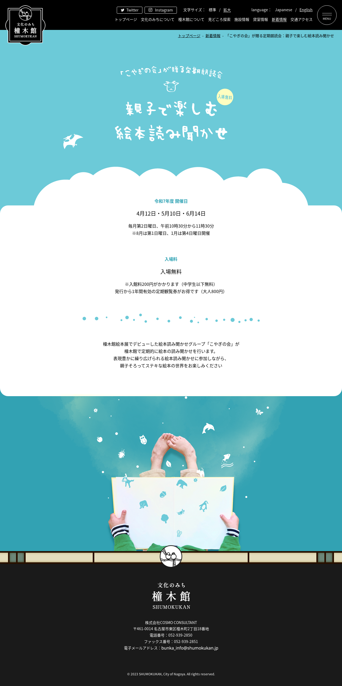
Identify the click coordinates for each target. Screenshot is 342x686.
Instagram (164, 10)
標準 (212, 9)
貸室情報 (260, 19)
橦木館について (191, 19)
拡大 (227, 9)
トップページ (126, 19)
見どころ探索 (219, 19)
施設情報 (241, 19)
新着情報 (279, 19)
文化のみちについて (157, 19)
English (306, 9)
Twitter (132, 10)
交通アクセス (301, 19)
